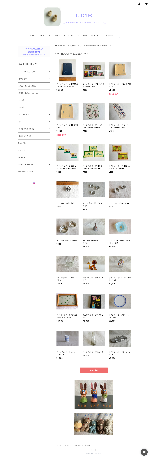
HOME (33, 36)
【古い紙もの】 (23, 79)
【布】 (19, 122)
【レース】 (21, 107)
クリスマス (21, 157)
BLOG (57, 36)
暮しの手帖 (22, 143)
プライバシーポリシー (64, 445)
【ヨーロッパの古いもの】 (27, 72)
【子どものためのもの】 (26, 129)
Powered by (93, 454)
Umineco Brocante (25, 172)
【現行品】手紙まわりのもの (28, 93)
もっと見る (94, 370)
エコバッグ (21, 150)
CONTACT (96, 36)
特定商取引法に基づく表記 (83, 445)
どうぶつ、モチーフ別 (25, 165)
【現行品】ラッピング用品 (27, 86)
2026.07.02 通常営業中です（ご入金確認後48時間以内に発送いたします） (84, 46)
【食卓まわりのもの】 (25, 136)
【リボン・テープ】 (24, 115)
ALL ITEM (68, 36)
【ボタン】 (21, 100)
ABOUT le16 (45, 36)
